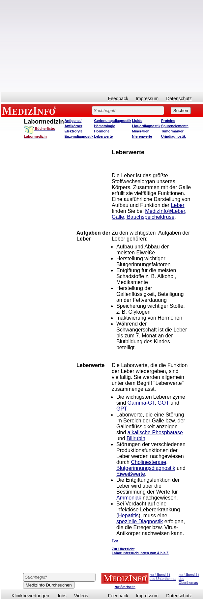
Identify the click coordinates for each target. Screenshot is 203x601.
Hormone (101, 131)
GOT (163, 403)
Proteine (168, 121)
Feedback (118, 98)
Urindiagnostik (173, 136)
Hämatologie (104, 126)
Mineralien (141, 131)
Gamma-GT (141, 403)
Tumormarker (172, 131)
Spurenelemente (174, 126)
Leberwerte (103, 136)
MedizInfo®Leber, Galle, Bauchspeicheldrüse (149, 214)
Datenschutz (179, 98)
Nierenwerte (142, 136)
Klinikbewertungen (30, 595)
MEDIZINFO (30, 110)
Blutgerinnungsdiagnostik (145, 468)
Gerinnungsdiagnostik (112, 121)
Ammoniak (128, 498)
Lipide (137, 121)
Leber (178, 205)
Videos (81, 595)
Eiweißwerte (130, 474)
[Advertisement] (102, 46)
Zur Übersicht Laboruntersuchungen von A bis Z (140, 551)
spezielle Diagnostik (139, 521)
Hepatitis (128, 515)
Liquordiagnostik (146, 126)
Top (115, 540)
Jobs (62, 595)
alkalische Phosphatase (155, 432)
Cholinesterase (148, 462)
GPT (121, 409)
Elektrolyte (74, 131)
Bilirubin (136, 438)
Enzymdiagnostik (79, 136)
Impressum (147, 98)
